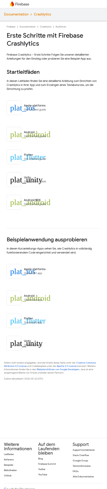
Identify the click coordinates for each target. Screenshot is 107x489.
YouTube (42, 474)
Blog (40, 458)
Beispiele (8, 464)
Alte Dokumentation (83, 476)
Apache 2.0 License (66, 366)
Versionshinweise (82, 465)
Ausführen (61, 26)
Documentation (16, 14)
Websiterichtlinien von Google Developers (58, 369)
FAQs (75, 471)
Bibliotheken (10, 470)
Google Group (80, 460)
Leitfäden (9, 454)
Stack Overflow (81, 455)
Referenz (9, 459)
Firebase (11, 26)
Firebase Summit (47, 463)
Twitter (41, 469)
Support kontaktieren (84, 449)
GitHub (7, 475)
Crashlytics (42, 14)
